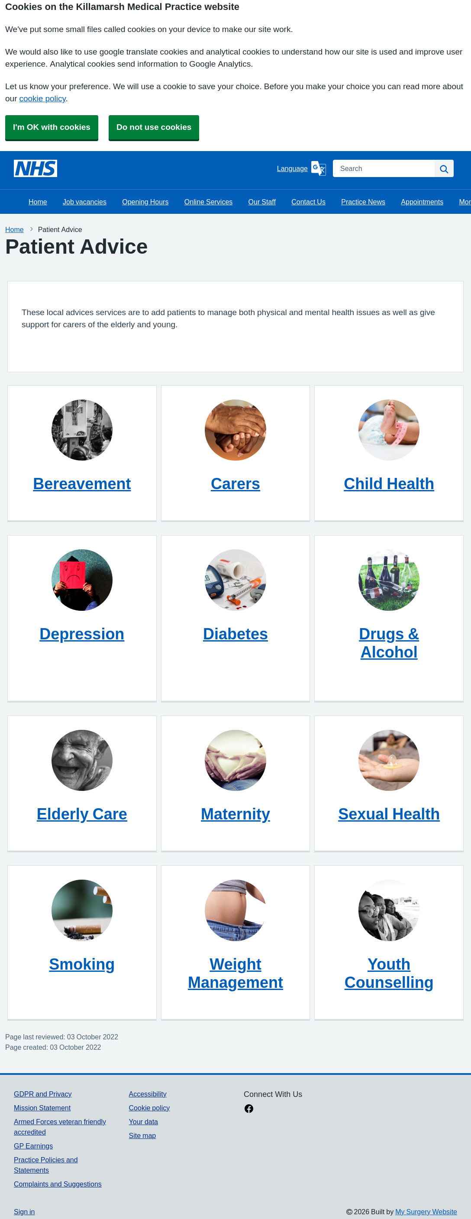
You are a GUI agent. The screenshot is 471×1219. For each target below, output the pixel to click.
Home (38, 201)
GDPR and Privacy (42, 1093)
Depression (81, 634)
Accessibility (148, 1093)
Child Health (389, 483)
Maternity (235, 814)
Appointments (422, 201)
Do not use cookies (153, 127)
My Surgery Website (426, 1211)
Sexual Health (389, 814)
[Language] (301, 168)
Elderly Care (82, 814)
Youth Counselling (389, 973)
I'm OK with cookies (51, 127)
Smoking (82, 964)
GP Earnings (33, 1145)
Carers (235, 483)
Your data (143, 1121)
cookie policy (42, 98)
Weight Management (235, 973)
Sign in (24, 1211)
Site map (142, 1135)
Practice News (363, 201)
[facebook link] (249, 1109)
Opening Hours (145, 201)
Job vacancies (84, 201)
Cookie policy (149, 1107)
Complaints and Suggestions (58, 1183)
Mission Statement (42, 1107)
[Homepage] (35, 168)
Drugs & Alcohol (389, 643)
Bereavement (82, 483)
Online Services (208, 201)
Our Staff (262, 201)
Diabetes (235, 634)
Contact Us (308, 201)
